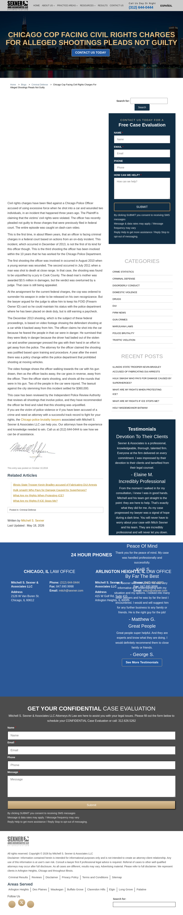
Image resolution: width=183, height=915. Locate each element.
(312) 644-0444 (141, 7)
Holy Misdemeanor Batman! (130, 408)
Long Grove (126, 889)
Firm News (119, 312)
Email (118, 147)
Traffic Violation (124, 340)
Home (36, 5)
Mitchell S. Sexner (32, 473)
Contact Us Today (90, 52)
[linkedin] (30, 904)
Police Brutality (123, 333)
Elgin (112, 889)
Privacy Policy (70, 877)
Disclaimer (52, 877)
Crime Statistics (123, 271)
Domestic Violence (125, 292)
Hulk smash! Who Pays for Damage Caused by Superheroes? (50, 443)
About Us (48, 5)
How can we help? (128, 175)
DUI (115, 306)
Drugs (117, 299)
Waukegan (57, 889)
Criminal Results (18, 877)
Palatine (141, 889)
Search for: (123, 100)
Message (14, 772)
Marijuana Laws (123, 326)
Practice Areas (67, 5)
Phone (118, 161)
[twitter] (21, 902)
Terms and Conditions (95, 877)
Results (103, 5)
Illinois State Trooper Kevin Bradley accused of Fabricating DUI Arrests (55, 437)
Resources (88, 5)
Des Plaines (40, 889)
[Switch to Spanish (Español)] (166, 5)
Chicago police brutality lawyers (41, 372)
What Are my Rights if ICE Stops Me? (35, 453)
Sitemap (117, 877)
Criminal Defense (124, 278)
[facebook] (12, 904)
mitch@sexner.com (71, 590)
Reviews (37, 877)
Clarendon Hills (96, 889)
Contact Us (116, 5)
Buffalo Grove (75, 889)
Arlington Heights (18, 889)
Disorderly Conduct (126, 285)
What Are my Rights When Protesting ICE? (38, 448)
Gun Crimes (120, 319)
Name (118, 133)
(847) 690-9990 (154, 582)
